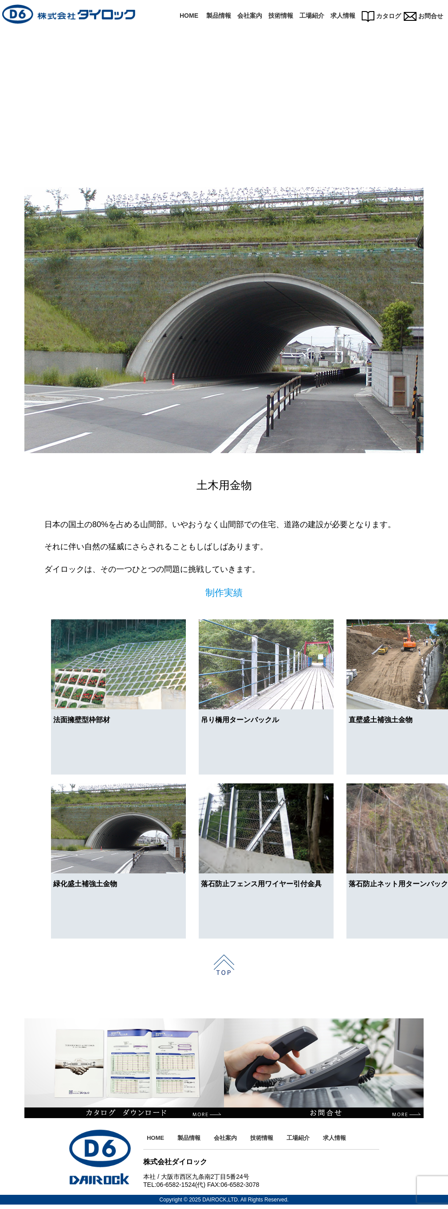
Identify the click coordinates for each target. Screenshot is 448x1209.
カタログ (381, 16)
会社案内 (249, 15)
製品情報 (218, 15)
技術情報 (280, 15)
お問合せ (423, 16)
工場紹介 (311, 15)
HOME (189, 15)
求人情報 (342, 15)
